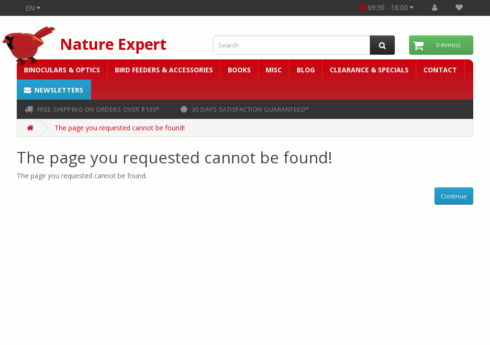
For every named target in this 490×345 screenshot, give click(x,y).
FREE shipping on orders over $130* (92, 109)
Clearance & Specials (369, 69)
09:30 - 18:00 (387, 7)
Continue (454, 196)
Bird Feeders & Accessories (164, 69)
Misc (274, 69)
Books (239, 69)
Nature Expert (113, 44)
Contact (440, 69)
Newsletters (53, 89)
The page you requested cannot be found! (120, 127)
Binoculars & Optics (62, 69)
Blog (306, 69)
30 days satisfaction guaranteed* (244, 109)
